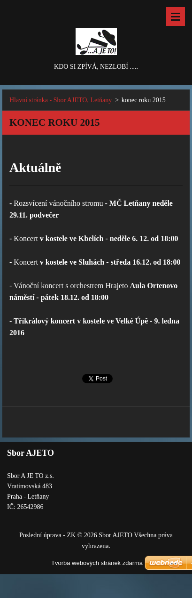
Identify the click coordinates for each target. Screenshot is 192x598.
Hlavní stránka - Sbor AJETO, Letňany (60, 100)
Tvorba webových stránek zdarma (97, 562)
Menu (175, 16)
